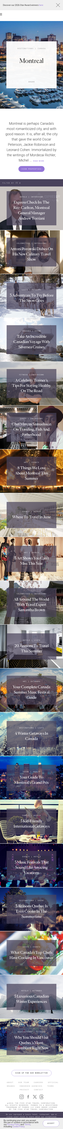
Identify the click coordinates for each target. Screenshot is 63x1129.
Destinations (25, 48)
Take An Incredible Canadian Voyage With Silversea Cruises (31, 341)
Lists (25, 290)
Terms (27, 1124)
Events (35, 462)
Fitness (23, 375)
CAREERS (38, 1082)
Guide (38, 331)
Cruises (26, 331)
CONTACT (38, 1090)
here (41, 5)
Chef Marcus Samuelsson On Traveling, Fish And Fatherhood (31, 429)
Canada (42, 48)
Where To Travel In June (31, 517)
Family (26, 815)
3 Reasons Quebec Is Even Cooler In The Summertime (31, 911)
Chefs (23, 419)
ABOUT (10, 1082)
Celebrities (23, 243)
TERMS (50, 1086)
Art (26, 462)
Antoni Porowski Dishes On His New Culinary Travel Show (31, 254)
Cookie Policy (18, 1126)
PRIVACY (24, 1090)
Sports (36, 772)
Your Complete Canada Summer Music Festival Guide (31, 692)
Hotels (23, 197)
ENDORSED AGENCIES (31, 1086)
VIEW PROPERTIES (31, 169)
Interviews (37, 197)
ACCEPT (51, 1123)
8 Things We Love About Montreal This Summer (31, 473)
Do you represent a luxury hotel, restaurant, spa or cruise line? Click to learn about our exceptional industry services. (31, 1116)
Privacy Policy (13, 1124)
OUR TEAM (23, 1082)
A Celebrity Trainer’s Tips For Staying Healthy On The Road (31, 385)
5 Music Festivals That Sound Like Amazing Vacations (31, 867)
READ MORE (38, 161)
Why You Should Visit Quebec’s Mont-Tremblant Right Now (31, 1042)
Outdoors (36, 290)
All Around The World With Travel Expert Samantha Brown (31, 604)
